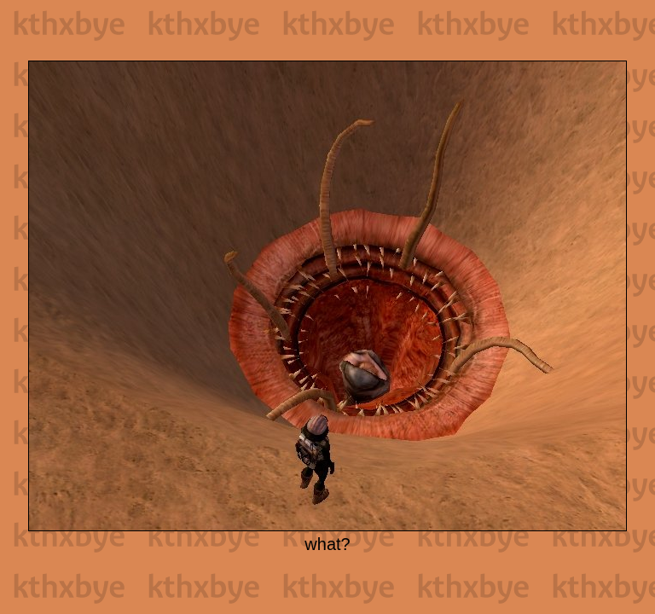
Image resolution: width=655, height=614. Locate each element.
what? (327, 544)
